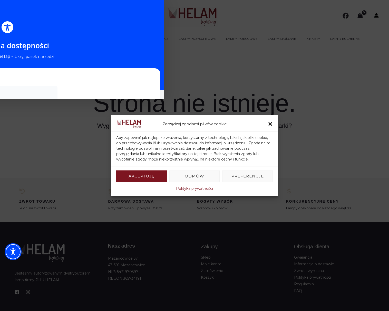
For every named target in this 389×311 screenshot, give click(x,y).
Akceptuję (141, 176)
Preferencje (247, 176)
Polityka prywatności (194, 188)
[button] (270, 124)
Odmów (194, 176)
